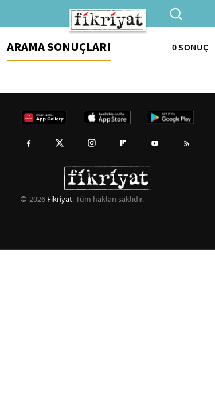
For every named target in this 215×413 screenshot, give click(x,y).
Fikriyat (59, 199)
